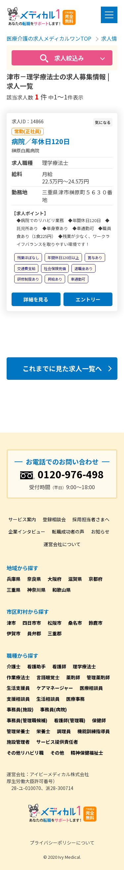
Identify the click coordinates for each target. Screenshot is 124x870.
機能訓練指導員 (93, 731)
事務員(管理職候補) (27, 720)
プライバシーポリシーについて (62, 842)
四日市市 (31, 622)
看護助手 (36, 666)
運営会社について (62, 544)
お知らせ (100, 531)
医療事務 (75, 698)
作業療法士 (18, 677)
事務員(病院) (53, 709)
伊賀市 (14, 633)
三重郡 (55, 633)
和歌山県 (61, 589)
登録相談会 (54, 519)
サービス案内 (22, 519)
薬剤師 (73, 677)
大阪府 (55, 578)
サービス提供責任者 (57, 741)
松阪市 (55, 622)
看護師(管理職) (69, 720)
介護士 (14, 666)
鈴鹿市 (96, 622)
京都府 (96, 578)
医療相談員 (91, 688)
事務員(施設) (20, 709)
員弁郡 (34, 633)
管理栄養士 (18, 731)
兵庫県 (14, 578)
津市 (11, 622)
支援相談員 (18, 698)
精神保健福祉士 (87, 752)
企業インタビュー (26, 531)
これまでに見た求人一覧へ (62, 368)
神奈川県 (36, 589)
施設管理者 (18, 741)
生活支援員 (18, 688)
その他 (57, 752)
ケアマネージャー (54, 688)
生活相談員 (48, 698)
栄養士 (43, 731)
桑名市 (75, 622)
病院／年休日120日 (41, 141)
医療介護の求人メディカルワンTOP (49, 38)
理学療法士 (84, 666)
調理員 (64, 731)
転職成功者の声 (68, 531)
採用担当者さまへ (90, 519)
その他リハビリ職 (25, 752)
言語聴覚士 (48, 677)
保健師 (99, 720)
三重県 (14, 589)
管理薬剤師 (98, 677)
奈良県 (34, 578)
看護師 (59, 666)
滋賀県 (75, 578)
